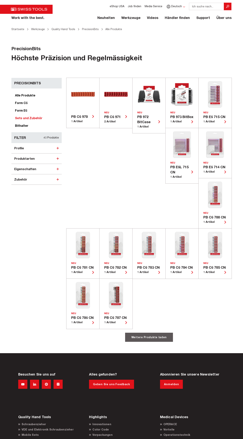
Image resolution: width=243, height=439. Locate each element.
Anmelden (171, 384)
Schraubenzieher (34, 424)
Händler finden (177, 18)
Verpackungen (102, 434)
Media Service (153, 6)
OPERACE (170, 424)
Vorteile (169, 429)
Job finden (134, 6)
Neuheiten (106, 18)
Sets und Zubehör (28, 118)
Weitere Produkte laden (149, 337)
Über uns (224, 18)
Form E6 (21, 110)
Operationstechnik (176, 434)
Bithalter (21, 125)
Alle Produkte (25, 95)
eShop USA (117, 6)
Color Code (100, 429)
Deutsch (174, 6)
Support (203, 18)
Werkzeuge (130, 18)
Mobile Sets (30, 434)
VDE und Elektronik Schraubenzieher (48, 429)
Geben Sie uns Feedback (111, 384)
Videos (152, 18)
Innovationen (101, 424)
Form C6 (21, 103)
